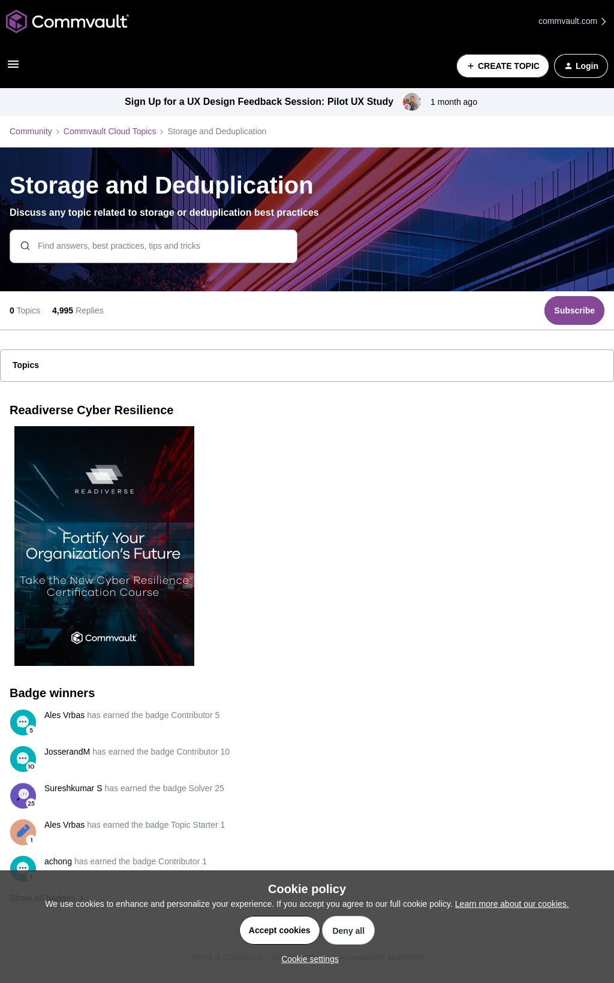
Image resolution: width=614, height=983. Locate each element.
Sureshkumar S (73, 788)
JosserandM (67, 751)
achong (58, 861)
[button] (13, 68)
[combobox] (153, 246)
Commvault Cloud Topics (110, 131)
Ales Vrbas (64, 715)
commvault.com (573, 21)
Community (31, 131)
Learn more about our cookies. (512, 904)
